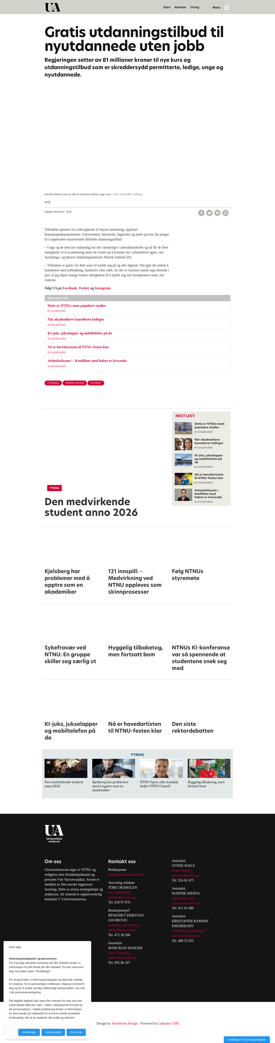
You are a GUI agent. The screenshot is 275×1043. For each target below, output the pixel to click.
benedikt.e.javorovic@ (124, 925)
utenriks (53, 382)
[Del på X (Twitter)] (209, 213)
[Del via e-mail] (217, 213)
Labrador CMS (168, 1023)
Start (167, 7)
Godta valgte (53, 1032)
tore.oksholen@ (119, 892)
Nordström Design (125, 1023)
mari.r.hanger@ (119, 953)
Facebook (69, 288)
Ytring (194, 7)
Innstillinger (29, 1032)
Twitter (84, 288)
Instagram (102, 288)
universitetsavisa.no (122, 897)
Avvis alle (76, 1032)
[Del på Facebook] (201, 213)
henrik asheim (74, 382)
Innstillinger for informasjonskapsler (247, 1039)
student (95, 382)
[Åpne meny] (226, 7)
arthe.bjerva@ (184, 898)
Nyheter (180, 7)
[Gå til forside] (52, 7)
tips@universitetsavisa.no (126, 874)
